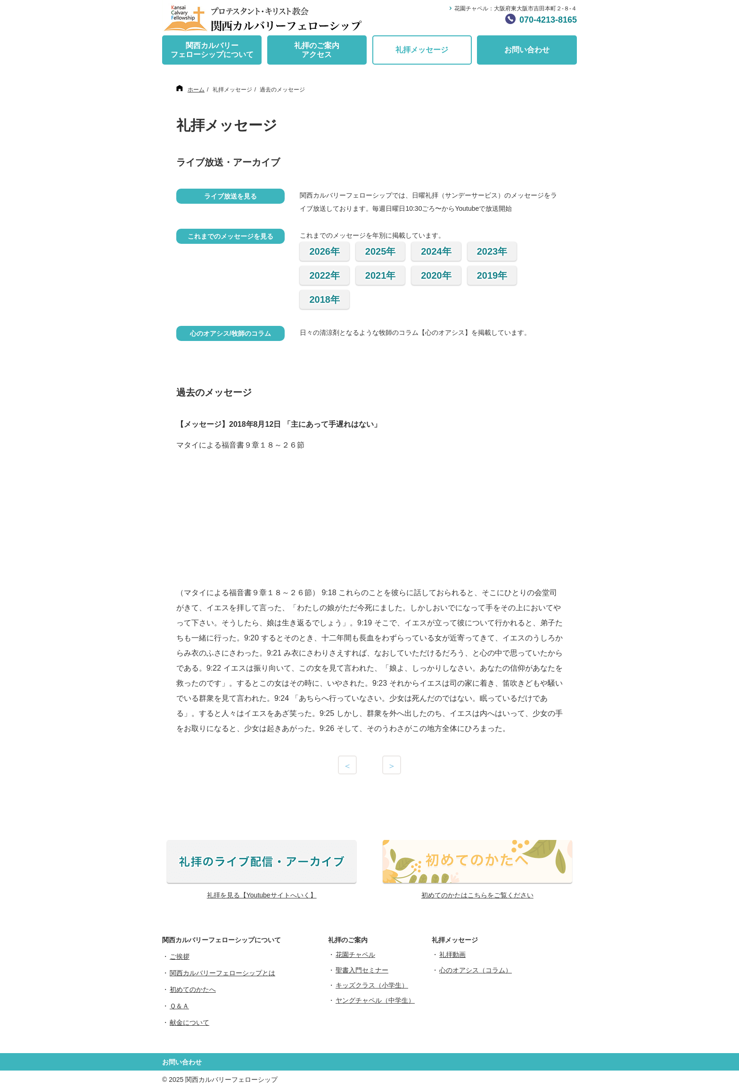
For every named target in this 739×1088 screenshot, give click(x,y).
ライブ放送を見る (230, 196)
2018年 (324, 299)
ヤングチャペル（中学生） (375, 1000)
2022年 (324, 275)
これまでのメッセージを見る (230, 236)
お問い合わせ (527, 50)
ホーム (196, 89)
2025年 (380, 251)
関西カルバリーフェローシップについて (212, 50)
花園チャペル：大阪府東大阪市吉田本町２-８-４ (515, 8)
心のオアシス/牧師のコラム (230, 333)
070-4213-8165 (548, 20)
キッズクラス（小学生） (372, 985)
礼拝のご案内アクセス (316, 50)
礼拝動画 (452, 954)
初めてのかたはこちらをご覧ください (477, 895)
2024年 (436, 251)
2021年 (380, 275)
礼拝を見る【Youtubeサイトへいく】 (262, 895)
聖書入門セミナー (362, 970)
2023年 (492, 251)
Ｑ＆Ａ (179, 1006)
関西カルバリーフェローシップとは (222, 973)
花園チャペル (355, 954)
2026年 (324, 251)
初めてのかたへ (193, 989)
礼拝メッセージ (421, 50)
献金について (189, 1022)
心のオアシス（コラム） (475, 970)
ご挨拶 (179, 956)
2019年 (492, 275)
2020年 (436, 275)
